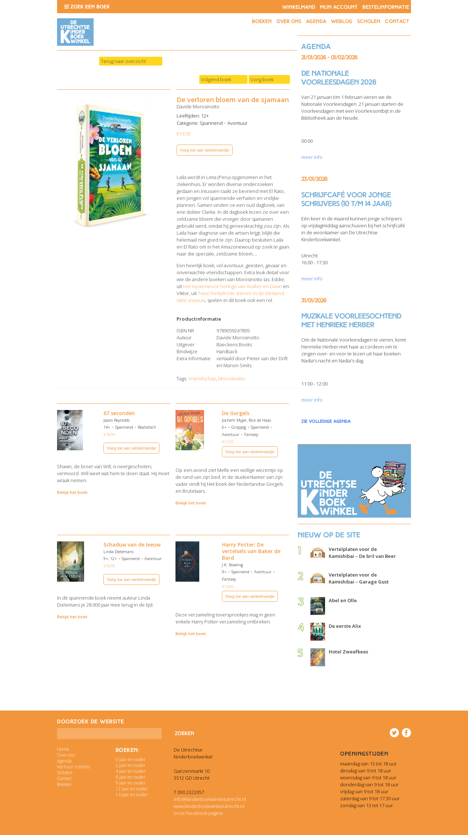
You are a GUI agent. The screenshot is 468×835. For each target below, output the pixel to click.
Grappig (238, 427)
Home (63, 749)
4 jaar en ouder (131, 771)
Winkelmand (298, 7)
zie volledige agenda (326, 421)
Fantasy (251, 434)
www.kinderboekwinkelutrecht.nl (209, 806)
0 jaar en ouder (131, 759)
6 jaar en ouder (131, 777)
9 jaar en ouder (131, 783)
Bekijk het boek (72, 492)
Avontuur (237, 123)
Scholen (368, 21)
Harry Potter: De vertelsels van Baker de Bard (251, 551)
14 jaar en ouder (132, 794)
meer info (311, 157)
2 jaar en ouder (131, 765)
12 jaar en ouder (132, 789)
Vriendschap (202, 378)
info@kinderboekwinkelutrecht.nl (210, 799)
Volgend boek (216, 79)
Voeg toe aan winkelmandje (204, 150)
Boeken (262, 21)
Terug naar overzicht (123, 61)
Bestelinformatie (385, 7)
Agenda (316, 21)
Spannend (211, 123)
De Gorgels (235, 413)
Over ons (288, 21)
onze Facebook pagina (198, 813)
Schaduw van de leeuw (132, 544)
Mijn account (339, 7)
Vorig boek (261, 79)
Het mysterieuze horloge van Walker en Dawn (232, 286)
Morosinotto (231, 378)
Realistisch (147, 427)
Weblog (341, 21)
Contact (397, 21)
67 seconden (119, 413)
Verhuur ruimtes (73, 767)
